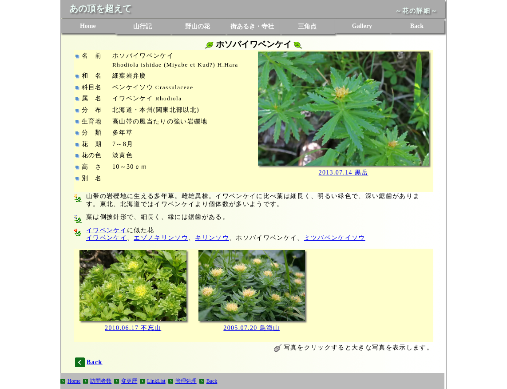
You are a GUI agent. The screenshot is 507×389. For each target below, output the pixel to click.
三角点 (307, 26)
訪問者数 (100, 381)
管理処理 (186, 381)
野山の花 (197, 26)
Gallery (362, 26)
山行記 (142, 26)
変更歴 (129, 381)
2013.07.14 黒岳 (343, 172)
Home (88, 26)
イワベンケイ (106, 230)
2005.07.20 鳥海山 (251, 328)
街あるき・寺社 (252, 26)
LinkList (156, 381)
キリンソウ (212, 237)
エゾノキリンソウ (161, 237)
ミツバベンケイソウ (334, 237)
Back (417, 26)
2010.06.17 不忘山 (133, 328)
